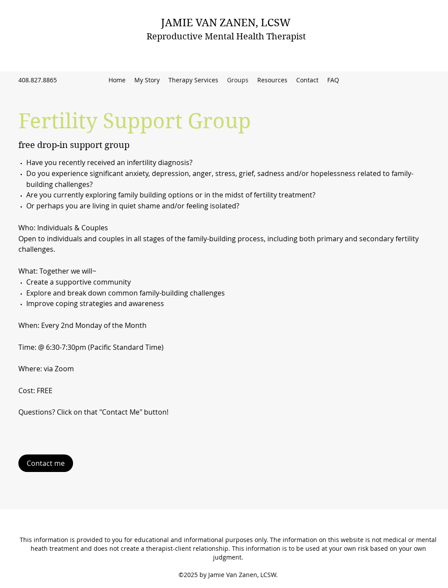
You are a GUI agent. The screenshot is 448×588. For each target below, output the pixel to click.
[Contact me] (45, 463)
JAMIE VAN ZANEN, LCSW (225, 23)
